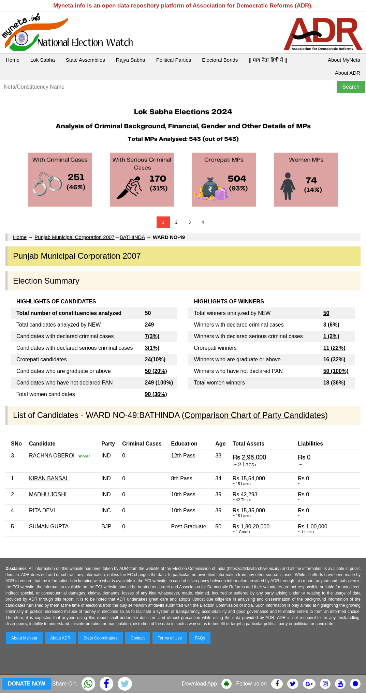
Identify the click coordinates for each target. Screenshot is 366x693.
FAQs (200, 638)
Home (12, 60)
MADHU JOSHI (48, 494)
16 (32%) (334, 359)
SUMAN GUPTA (49, 526)
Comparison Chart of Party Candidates (255, 415)
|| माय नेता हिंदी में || (268, 60)
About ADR (347, 73)
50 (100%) (336, 371)
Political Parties (173, 60)
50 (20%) (156, 371)
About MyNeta (344, 60)
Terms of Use (170, 638)
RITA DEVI (42, 510)
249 (149, 325)
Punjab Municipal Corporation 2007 (74, 237)
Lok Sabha (42, 60)
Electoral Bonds (220, 60)
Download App (199, 684)
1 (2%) (331, 336)
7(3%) (152, 336)
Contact (138, 638)
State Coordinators (101, 638)
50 (326, 313)
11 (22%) (334, 348)
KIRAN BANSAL (49, 478)
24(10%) (155, 359)
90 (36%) (156, 394)
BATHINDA (132, 237)
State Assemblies (85, 60)
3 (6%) (331, 325)
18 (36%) (334, 383)
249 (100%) (159, 383)
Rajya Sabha (130, 60)
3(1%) (152, 348)
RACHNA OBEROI (51, 455)
